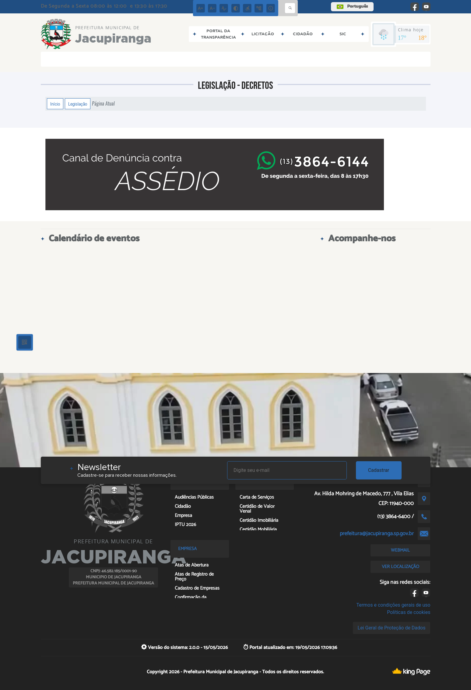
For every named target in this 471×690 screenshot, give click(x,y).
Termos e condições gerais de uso (393, 605)
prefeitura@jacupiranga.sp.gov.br (377, 533)
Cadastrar (378, 470)
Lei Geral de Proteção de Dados (392, 628)
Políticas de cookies (408, 612)
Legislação (77, 104)
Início (55, 104)
